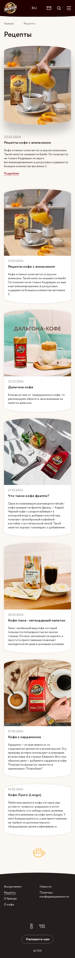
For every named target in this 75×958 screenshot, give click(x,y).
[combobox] (36, 8)
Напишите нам (37, 939)
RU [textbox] (34, 8)
